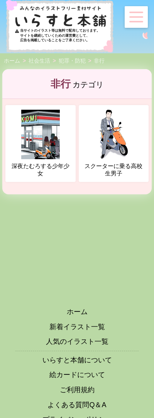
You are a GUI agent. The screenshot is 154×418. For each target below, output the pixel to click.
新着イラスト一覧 (77, 327)
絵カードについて (77, 375)
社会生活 (39, 61)
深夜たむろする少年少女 (40, 143)
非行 (99, 61)
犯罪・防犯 (72, 61)
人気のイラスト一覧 (77, 341)
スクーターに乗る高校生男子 (113, 143)
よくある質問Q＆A (76, 405)
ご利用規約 (77, 390)
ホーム (12, 61)
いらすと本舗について (77, 360)
